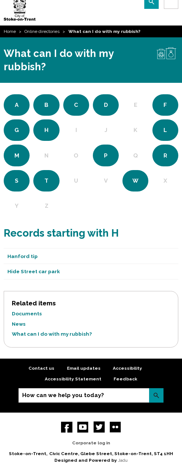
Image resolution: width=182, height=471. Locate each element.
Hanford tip (22, 256)
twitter (99, 427)
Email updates (84, 368)
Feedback (125, 379)
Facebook (67, 427)
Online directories (42, 31)
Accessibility (127, 368)
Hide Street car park (33, 271)
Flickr (115, 427)
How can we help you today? (63, 395)
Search (156, 395)
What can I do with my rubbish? (52, 334)
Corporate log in (91, 442)
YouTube (83, 427)
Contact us (41, 368)
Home (10, 31)
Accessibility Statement (73, 379)
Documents (27, 313)
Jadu (123, 460)
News (19, 324)
